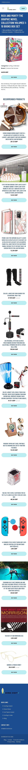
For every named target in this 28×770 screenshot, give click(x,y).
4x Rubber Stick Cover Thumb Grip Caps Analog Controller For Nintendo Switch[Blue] (14, 544)
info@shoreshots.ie (6, 2)
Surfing (10, 66)
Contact (10, 740)
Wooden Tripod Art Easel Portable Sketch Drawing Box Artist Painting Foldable (14, 446)
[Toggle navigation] (3, 8)
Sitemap (18, 742)
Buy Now (14, 77)
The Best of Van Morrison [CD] (14, 636)
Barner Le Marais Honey (14, 665)
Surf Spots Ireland (9, 712)
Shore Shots (7, 709)
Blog (5, 718)
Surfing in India (8, 715)
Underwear (16, 66)
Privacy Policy (11, 742)
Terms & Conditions (18, 740)
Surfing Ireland (8, 706)
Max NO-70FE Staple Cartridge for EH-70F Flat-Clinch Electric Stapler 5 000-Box (14, 495)
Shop (23, 8)
